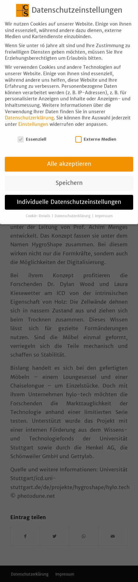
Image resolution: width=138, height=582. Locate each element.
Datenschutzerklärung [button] (73, 210)
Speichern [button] (69, 177)
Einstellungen (33, 119)
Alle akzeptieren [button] (69, 158)
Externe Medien (95, 133)
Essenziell (31, 133)
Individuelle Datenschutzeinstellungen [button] (69, 196)
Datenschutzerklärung (29, 112)
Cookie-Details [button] (38, 210)
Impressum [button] (104, 210)
